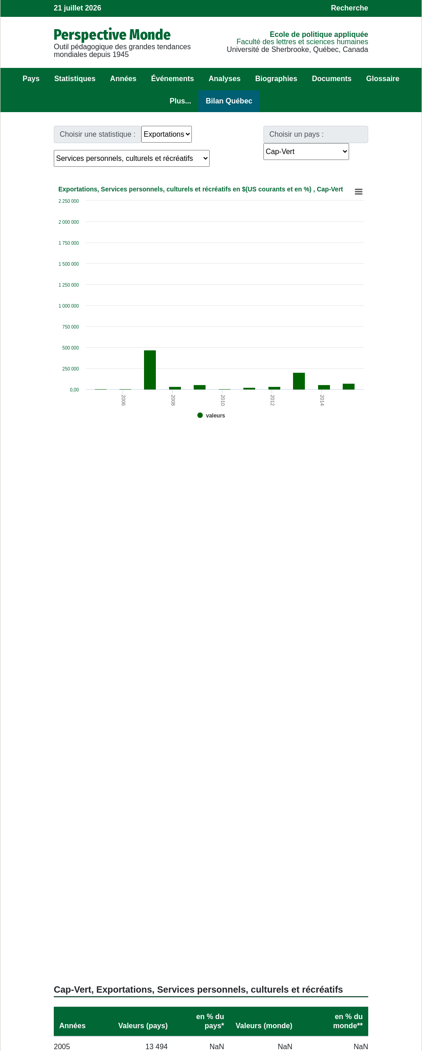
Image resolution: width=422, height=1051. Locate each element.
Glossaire (383, 78)
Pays (31, 78)
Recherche (349, 8)
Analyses (225, 78)
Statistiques (75, 78)
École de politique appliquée (319, 34)
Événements (172, 78)
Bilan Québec (229, 101)
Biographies (276, 78)
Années (123, 78)
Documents (331, 78)
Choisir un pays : (296, 134)
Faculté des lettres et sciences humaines (302, 42)
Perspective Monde (112, 34)
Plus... (180, 101)
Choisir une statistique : (97, 134)
